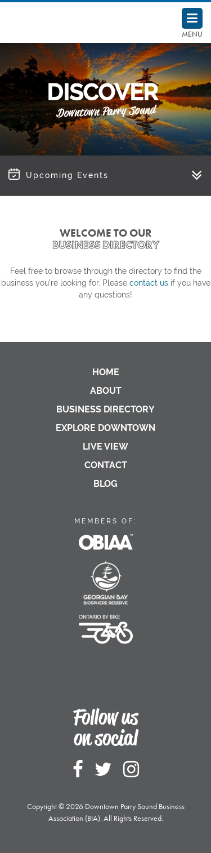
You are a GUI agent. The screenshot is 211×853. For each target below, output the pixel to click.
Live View (105, 446)
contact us (148, 282)
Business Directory (105, 409)
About (106, 390)
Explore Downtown (105, 428)
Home (105, 372)
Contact (105, 465)
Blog (105, 483)
